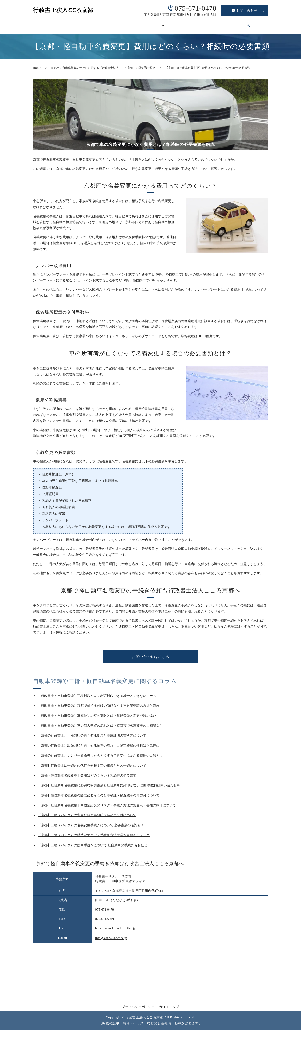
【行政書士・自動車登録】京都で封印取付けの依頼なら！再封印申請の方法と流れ (98, 708)
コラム (247, 23)
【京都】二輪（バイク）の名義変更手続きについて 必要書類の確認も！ (91, 828)
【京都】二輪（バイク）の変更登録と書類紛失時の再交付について (87, 817)
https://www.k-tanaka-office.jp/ (115, 931)
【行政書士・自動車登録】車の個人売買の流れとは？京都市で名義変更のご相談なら (100, 728)
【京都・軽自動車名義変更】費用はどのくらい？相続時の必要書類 (87, 778)
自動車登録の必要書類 (144, 23)
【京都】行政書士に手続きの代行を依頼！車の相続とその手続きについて (92, 768)
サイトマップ (169, 1009)
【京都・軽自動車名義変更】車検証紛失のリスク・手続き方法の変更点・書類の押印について (107, 808)
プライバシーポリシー (138, 1009)
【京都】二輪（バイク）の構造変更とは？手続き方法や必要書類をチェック (94, 837)
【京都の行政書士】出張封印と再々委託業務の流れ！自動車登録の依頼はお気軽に (98, 748)
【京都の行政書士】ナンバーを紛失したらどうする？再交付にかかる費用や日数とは (100, 758)
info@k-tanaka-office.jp (111, 940)
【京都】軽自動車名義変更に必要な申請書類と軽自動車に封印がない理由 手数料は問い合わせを (109, 788)
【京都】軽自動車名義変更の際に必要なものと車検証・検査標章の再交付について (98, 798)
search (38, 30)
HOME (43, 23)
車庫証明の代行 (186, 23)
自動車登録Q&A (102, 23)
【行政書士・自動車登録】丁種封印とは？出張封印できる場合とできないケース (97, 698)
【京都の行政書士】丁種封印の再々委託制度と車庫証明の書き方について (92, 738)
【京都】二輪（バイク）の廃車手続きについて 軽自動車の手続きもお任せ (92, 848)
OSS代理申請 (220, 23)
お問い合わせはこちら (150, 659)
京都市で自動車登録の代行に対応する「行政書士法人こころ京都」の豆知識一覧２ (103, 70)
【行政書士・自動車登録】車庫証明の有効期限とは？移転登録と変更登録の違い (97, 718)
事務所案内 (69, 23)
